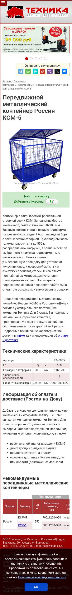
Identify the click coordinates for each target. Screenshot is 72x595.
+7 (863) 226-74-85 (21, 546)
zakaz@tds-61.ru (53, 546)
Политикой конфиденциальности (42, 577)
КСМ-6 (22, 525)
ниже (21, 335)
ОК (36, 586)
